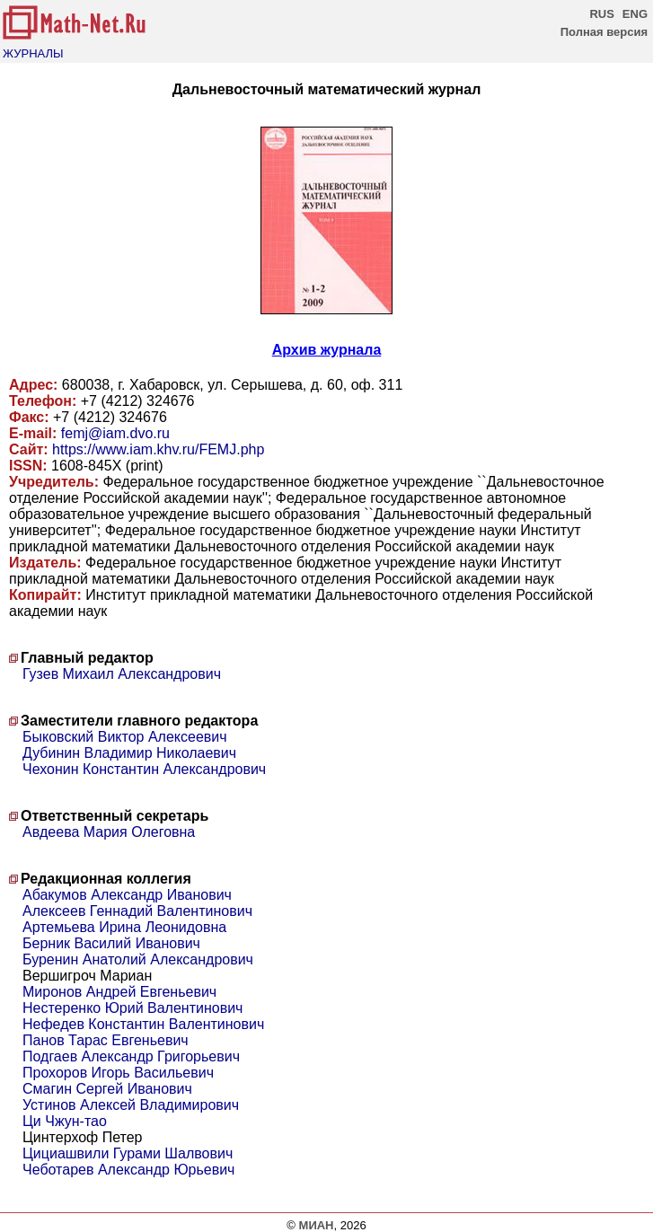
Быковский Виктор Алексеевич (124, 736)
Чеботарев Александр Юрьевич (128, 1169)
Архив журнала (327, 349)
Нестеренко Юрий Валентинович (132, 1008)
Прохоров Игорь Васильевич (118, 1072)
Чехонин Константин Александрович (144, 769)
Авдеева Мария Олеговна (108, 832)
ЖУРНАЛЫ (33, 53)
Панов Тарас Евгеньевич (105, 1040)
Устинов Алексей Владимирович (130, 1105)
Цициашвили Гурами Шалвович (127, 1153)
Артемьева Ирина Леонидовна (124, 927)
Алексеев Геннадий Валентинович (137, 911)
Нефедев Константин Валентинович (143, 1024)
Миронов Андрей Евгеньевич (119, 991)
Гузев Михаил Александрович (121, 674)
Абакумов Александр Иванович (127, 894)
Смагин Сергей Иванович (107, 1088)
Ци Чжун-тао (64, 1121)
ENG (635, 14)
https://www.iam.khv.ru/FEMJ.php (158, 449)
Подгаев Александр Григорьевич (131, 1056)
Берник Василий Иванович (111, 943)
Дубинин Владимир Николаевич (129, 753)
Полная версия (604, 32)
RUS (601, 14)
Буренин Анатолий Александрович (137, 959)
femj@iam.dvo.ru (115, 433)
